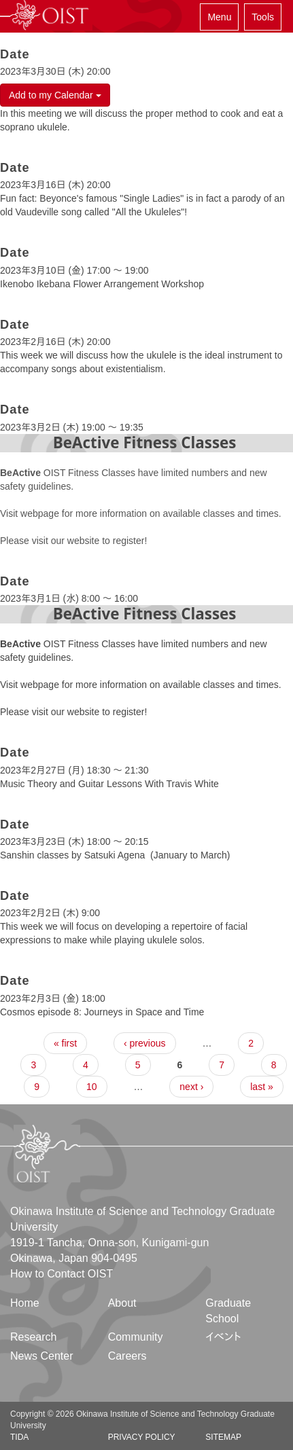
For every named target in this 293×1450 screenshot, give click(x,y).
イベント (223, 1337)
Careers (127, 1356)
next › (191, 1086)
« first (65, 1043)
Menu (219, 17)
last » (261, 1086)
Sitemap (223, 1437)
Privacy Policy (141, 1437)
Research (33, 1337)
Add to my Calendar (55, 95)
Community (135, 1337)
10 (91, 1086)
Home (24, 1303)
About (122, 1303)
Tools (263, 17)
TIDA (19, 1437)
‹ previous (144, 1043)
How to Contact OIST (61, 1274)
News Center (41, 1356)
